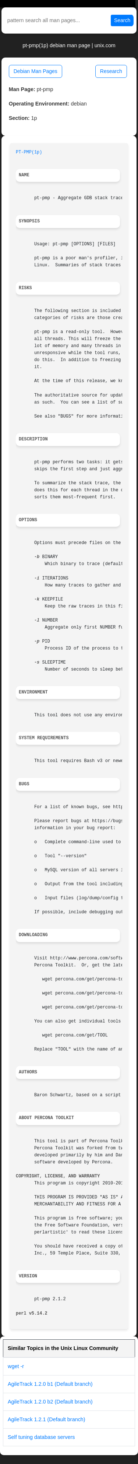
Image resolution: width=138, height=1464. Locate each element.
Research (111, 71)
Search (122, 20)
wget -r (16, 1366)
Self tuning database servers (41, 1437)
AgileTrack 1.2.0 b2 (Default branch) (50, 1402)
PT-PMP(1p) (29, 152)
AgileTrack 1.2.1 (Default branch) (46, 1419)
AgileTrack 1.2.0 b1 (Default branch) (50, 1384)
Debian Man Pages (35, 71)
